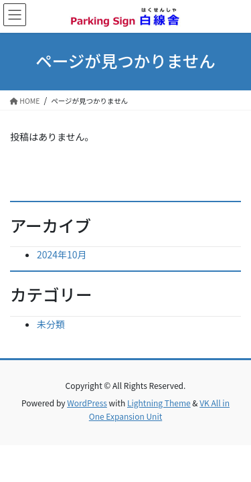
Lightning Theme (159, 402)
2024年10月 (62, 254)
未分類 (51, 324)
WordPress (87, 402)
